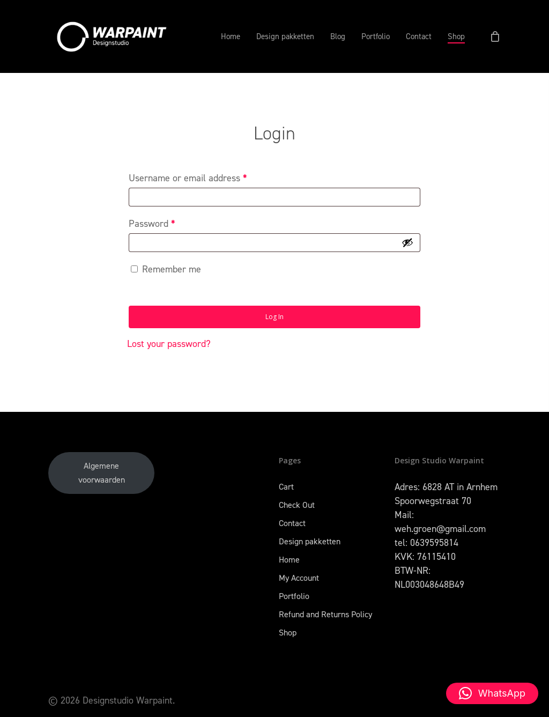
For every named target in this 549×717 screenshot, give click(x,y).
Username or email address (188, 178)
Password (152, 223)
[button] (492, 693)
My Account (299, 577)
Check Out (297, 505)
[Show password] (407, 242)
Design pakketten (309, 541)
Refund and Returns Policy (325, 614)
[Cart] (495, 36)
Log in (274, 316)
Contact (292, 523)
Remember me (171, 269)
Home (289, 559)
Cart (286, 486)
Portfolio (294, 596)
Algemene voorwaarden (101, 472)
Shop (287, 632)
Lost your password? (169, 343)
